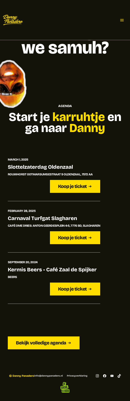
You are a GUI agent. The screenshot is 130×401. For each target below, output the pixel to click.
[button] (121, 20)
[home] (13, 20)
